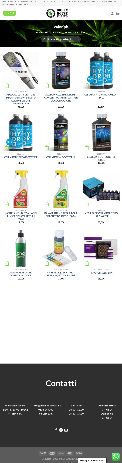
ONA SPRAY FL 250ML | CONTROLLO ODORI (21, 274)
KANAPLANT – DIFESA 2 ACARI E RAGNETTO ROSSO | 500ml (61, 215)
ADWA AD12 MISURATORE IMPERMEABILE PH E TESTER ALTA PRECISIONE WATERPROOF (21, 99)
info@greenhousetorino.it (48, 405)
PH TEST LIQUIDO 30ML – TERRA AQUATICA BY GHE (61, 274)
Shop (48, 32)
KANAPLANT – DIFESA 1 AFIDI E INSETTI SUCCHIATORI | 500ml (21, 216)
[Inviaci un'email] (66, 430)
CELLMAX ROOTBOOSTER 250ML (101, 158)
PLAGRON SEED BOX (101, 272)
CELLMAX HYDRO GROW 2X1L (20, 157)
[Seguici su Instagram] (61, 430)
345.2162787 (45, 413)
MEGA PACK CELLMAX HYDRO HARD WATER (101, 215)
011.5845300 (45, 409)
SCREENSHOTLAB (70, 458)
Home (39, 32)
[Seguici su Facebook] (56, 430)
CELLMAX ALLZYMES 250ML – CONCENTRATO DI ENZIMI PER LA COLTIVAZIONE (61, 97)
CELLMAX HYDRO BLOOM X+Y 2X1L (101, 96)
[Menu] (10, 13)
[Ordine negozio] (61, 39)
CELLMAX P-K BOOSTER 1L (61, 157)
